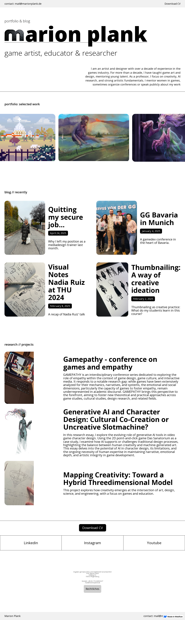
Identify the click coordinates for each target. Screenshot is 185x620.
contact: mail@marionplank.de (22, 3)
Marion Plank (12, 616)
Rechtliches (92, 589)
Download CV (173, 3)
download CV (92, 527)
